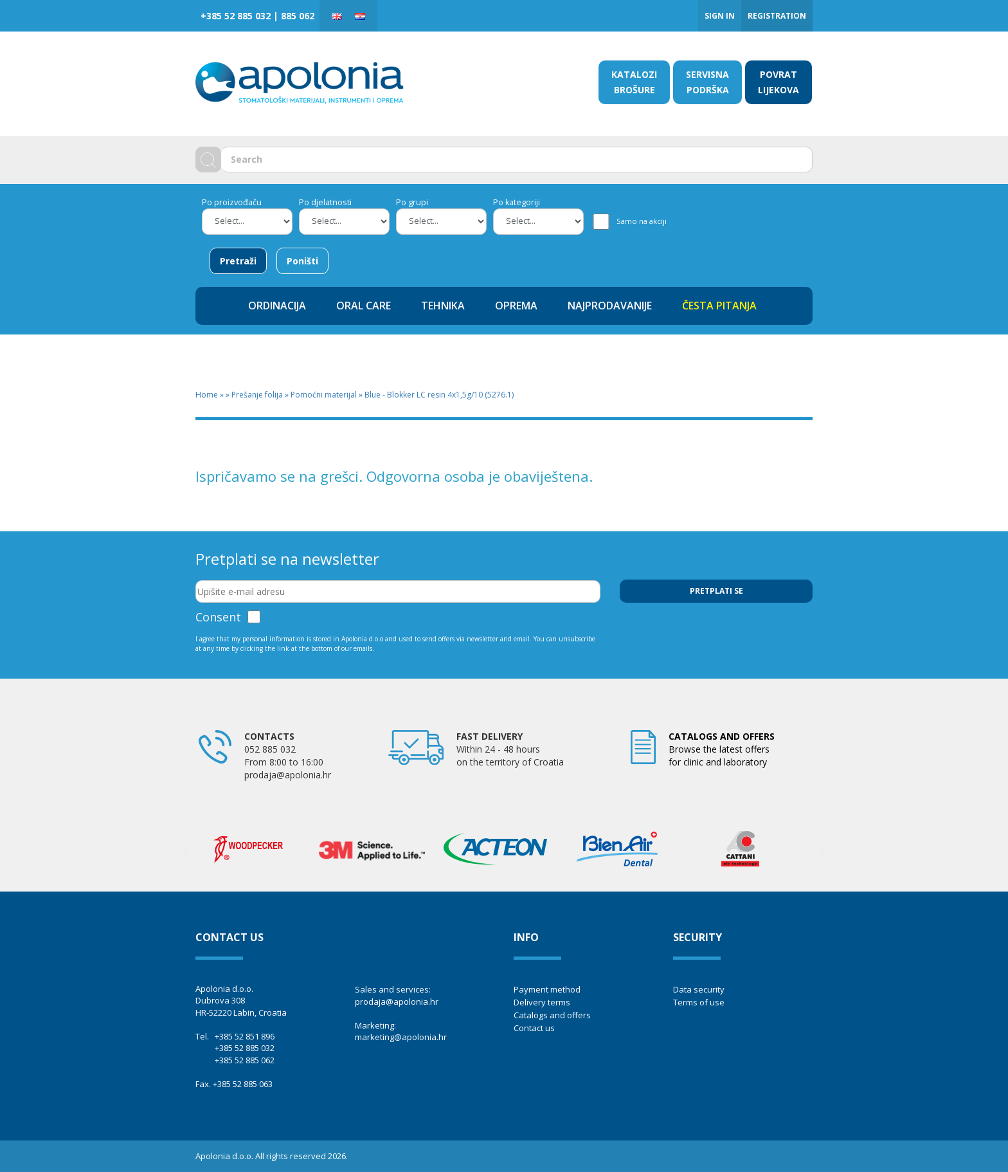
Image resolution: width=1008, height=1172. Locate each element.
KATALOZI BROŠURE (634, 82)
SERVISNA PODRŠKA (707, 82)
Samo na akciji (641, 221)
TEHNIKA (443, 305)
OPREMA (516, 305)
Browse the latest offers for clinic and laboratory (722, 749)
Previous (185, 851)
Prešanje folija (257, 394)
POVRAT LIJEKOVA (778, 82)
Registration (777, 15)
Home (206, 394)
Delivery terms (542, 1002)
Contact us (534, 1028)
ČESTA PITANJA (719, 305)
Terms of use (698, 1002)
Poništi (302, 261)
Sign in (720, 15)
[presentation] (717, 634)
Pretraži (238, 261)
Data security (698, 989)
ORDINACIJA (277, 305)
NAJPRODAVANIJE (610, 305)
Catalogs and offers (552, 1015)
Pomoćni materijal (324, 394)
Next (822, 851)
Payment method (547, 989)
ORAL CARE (363, 305)
